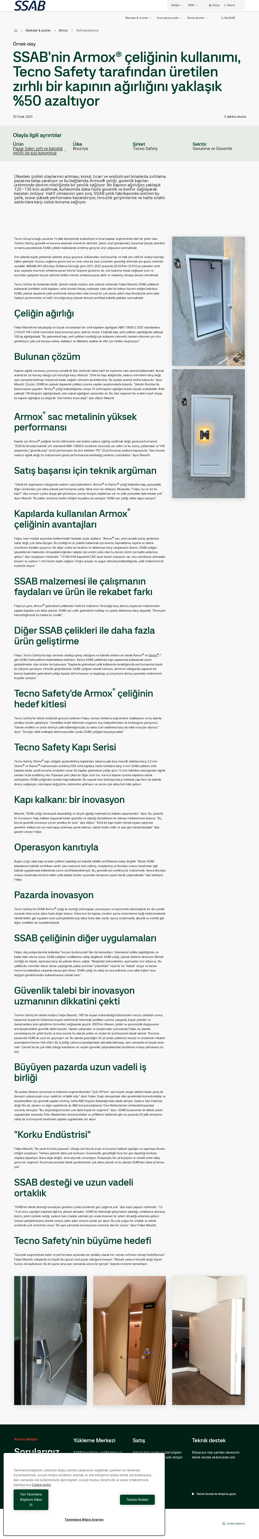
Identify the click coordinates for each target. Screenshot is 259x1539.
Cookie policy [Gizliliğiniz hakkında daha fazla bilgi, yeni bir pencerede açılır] (41, 1495)
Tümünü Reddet (121, 1505)
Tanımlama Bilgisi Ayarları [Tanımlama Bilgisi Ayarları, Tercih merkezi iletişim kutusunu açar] (84, 1520)
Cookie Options (233, 1523)
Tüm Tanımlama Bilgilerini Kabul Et (48, 1505)
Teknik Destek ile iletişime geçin (214, 1494)
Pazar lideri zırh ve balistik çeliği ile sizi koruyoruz (39, 151)
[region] (84, 1499)
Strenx (155, 655)
